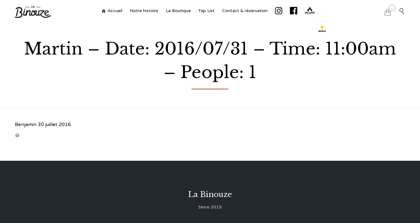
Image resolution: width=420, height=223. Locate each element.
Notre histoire (144, 10)
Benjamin (26, 124)
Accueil (114, 10)
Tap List (206, 10)
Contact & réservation (245, 10)
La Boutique (178, 10)
